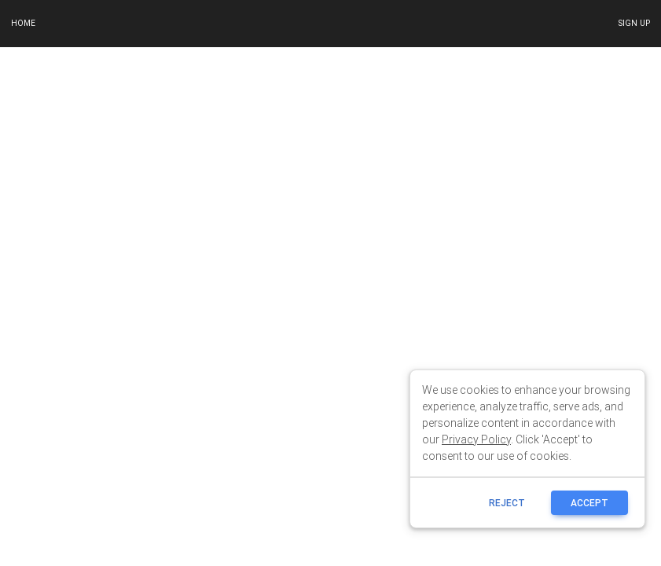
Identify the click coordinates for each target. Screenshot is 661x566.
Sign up (634, 23)
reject (507, 503)
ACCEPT (589, 503)
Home (23, 23)
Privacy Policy (476, 439)
